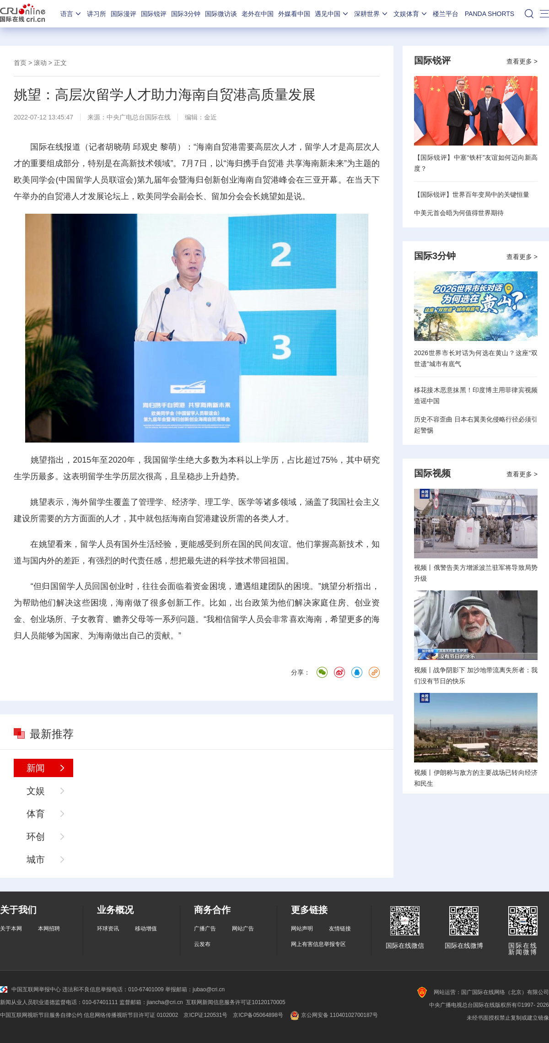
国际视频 (432, 473)
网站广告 (243, 928)
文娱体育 (410, 13)
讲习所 (96, 13)
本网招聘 (49, 928)
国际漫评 (123, 13)
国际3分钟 (185, 13)
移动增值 (146, 928)
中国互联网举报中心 (30, 989)
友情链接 (340, 928)
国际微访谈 (221, 13)
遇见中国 (332, 13)
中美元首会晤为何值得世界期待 (459, 212)
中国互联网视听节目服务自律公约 (41, 1015)
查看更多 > (522, 61)
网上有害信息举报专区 (318, 944)
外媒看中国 (294, 13)
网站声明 (302, 928)
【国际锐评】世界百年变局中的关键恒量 (471, 194)
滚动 (40, 62)
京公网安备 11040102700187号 (333, 1015)
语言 (71, 13)
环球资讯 (108, 928)
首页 (20, 62)
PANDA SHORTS (489, 13)
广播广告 (205, 928)
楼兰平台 (445, 13)
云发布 (202, 944)
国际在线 (22, 13)
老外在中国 (258, 13)
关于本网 (11, 928)
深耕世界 (371, 13)
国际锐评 (154, 13)
